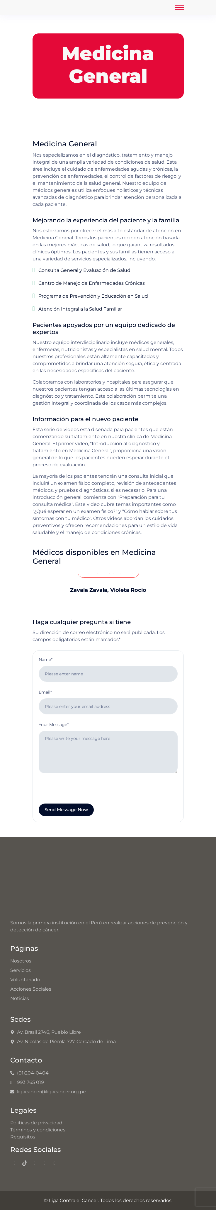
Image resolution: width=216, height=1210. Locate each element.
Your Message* (54, 724)
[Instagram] (34, 1163)
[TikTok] (24, 1163)
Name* (45, 659)
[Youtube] (44, 1163)
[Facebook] (14, 1163)
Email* (45, 692)
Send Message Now (66, 809)
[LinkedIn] (54, 1163)
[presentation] (83, 792)
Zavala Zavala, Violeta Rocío (108, 590)
